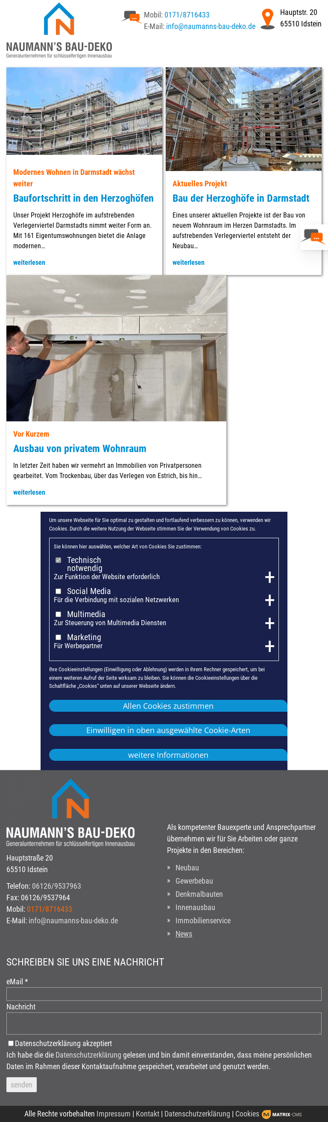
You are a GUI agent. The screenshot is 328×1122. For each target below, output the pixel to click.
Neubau (187, 867)
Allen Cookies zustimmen (168, 706)
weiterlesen (29, 262)
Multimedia (86, 614)
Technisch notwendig (84, 564)
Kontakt (147, 1113)
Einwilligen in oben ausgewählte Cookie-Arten (168, 730)
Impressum (114, 1113)
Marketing (84, 637)
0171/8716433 (187, 14)
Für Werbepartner (78, 646)
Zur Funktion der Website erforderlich (107, 577)
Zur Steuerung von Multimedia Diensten (110, 623)
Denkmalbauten (199, 894)
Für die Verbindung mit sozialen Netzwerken (116, 600)
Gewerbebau (194, 880)
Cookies (247, 1113)
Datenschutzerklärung (88, 1054)
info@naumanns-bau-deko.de (210, 26)
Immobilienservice (203, 920)
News (184, 933)
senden (21, 1084)
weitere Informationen (168, 755)
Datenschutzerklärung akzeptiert (63, 1043)
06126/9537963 (56, 885)
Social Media (89, 591)
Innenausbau (195, 907)
